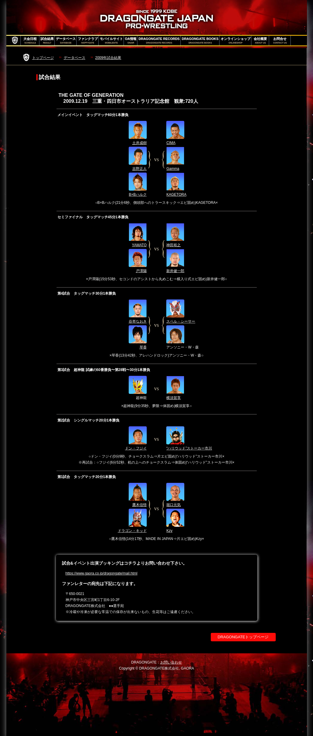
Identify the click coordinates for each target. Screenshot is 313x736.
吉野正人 (139, 169)
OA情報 (131, 40)
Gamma (172, 169)
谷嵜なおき (138, 321)
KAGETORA (176, 194)
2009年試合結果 (108, 58)
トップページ (43, 58)
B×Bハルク (137, 194)
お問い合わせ (171, 662)
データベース (66, 40)
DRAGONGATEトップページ (243, 637)
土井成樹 (139, 143)
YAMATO (139, 245)
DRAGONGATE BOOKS (200, 40)
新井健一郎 (175, 271)
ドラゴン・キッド (132, 531)
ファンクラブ (88, 40)
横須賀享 (173, 398)
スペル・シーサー (180, 321)
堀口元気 (173, 505)
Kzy (169, 531)
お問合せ (280, 40)
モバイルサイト (111, 40)
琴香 (143, 347)
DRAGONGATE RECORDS (159, 40)
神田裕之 (173, 245)
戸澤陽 (141, 271)
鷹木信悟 (139, 505)
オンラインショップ (235, 40)
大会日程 (30, 40)
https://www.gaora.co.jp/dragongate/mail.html (101, 573)
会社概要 (260, 40)
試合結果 (47, 40)
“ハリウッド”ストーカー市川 (189, 448)
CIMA (170, 143)
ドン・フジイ (136, 448)
